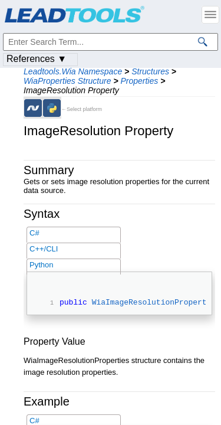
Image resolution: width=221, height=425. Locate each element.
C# (34, 232)
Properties (139, 81)
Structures (150, 71)
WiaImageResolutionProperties (156, 303)
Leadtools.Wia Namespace (73, 71)
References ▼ (36, 59)
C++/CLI (43, 248)
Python (41, 264)
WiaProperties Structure (67, 81)
